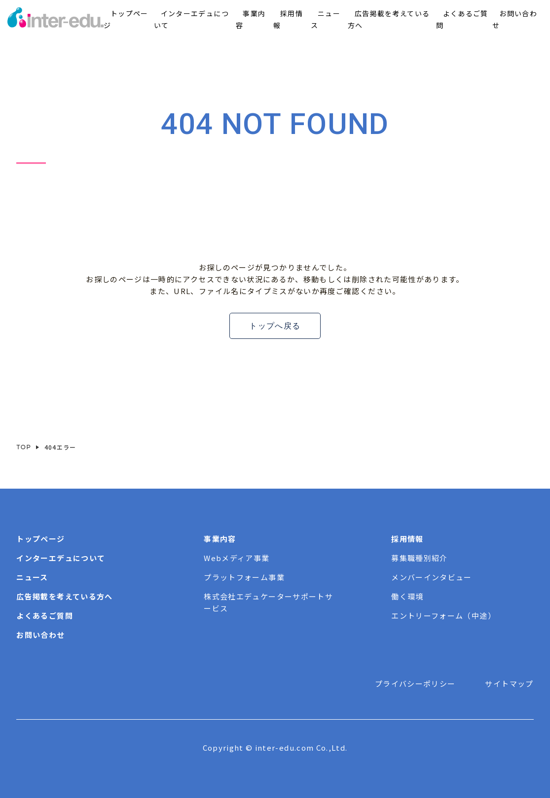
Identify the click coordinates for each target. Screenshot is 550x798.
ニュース (32, 577)
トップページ (40, 538)
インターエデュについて (60, 558)
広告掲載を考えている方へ (64, 596)
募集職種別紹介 (419, 558)
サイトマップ (509, 683)
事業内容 (220, 538)
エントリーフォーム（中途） (443, 615)
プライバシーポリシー (415, 683)
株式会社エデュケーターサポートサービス (268, 602)
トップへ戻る (274, 326)
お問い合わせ (40, 635)
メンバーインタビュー (431, 577)
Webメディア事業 (236, 558)
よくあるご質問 (44, 615)
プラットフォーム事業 (244, 577)
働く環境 (407, 596)
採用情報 (407, 538)
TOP (23, 447)
